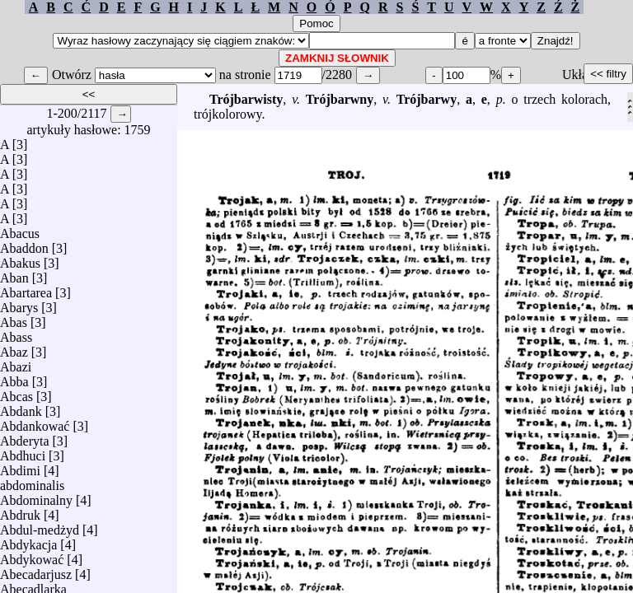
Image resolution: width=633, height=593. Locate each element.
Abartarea (26, 289)
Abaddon (24, 244)
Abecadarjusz (36, 570)
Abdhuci (22, 452)
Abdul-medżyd (39, 526)
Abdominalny (36, 496)
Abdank (21, 407)
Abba (14, 378)
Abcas (16, 392)
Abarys (19, 303)
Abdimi (20, 467)
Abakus (20, 259)
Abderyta (24, 437)
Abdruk (20, 511)
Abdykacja (28, 541)
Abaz (14, 348)
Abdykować (31, 556)
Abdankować (34, 422)
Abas (13, 318)
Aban (14, 274)
